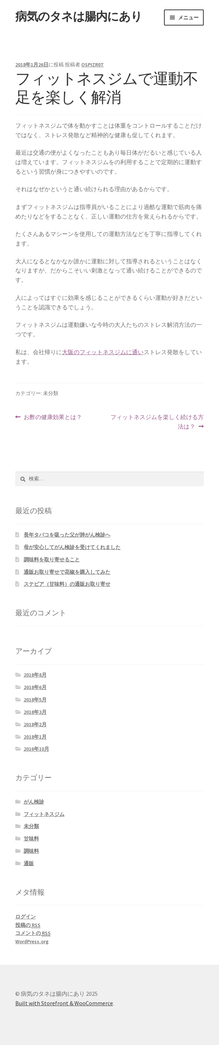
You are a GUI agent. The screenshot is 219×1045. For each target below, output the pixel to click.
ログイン (25, 916)
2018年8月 (35, 674)
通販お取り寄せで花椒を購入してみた (67, 572)
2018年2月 (35, 724)
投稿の (27, 925)
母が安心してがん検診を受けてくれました (72, 547)
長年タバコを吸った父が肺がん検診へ (67, 534)
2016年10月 (36, 749)
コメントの (33, 933)
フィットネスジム (44, 814)
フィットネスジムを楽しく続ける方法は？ (157, 422)
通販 (29, 863)
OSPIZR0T (92, 64)
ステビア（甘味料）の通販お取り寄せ (67, 584)
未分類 (31, 826)
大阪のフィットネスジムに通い (103, 352)
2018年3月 (35, 712)
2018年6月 (35, 687)
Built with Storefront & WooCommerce (64, 1003)
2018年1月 (35, 737)
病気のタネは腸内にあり (78, 16)
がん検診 (34, 801)
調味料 (31, 851)
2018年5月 (35, 699)
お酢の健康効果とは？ (52, 417)
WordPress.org (31, 941)
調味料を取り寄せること (52, 559)
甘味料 (31, 838)
